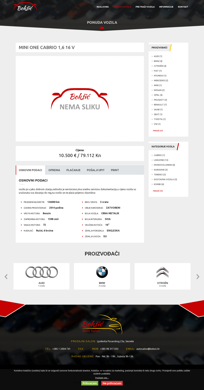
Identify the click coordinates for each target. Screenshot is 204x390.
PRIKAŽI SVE (161, 131)
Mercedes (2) (165, 80)
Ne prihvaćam (112, 383)
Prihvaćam (90, 383)
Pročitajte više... (102, 378)
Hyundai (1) (164, 75)
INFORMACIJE (166, 7)
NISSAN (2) (163, 90)
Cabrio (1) (187, 155)
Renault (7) (164, 104)
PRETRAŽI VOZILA (145, 7)
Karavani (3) (189, 170)
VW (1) (161, 124)
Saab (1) (162, 109)
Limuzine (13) (189, 160)
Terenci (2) (188, 174)
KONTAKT (183, 7)
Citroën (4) (164, 66)
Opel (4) (162, 95)
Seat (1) (162, 114)
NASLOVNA (103, 7)
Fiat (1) (161, 71)
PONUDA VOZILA (122, 7)
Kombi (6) (187, 184)
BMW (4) (162, 61)
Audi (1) (162, 56)
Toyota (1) (163, 119)
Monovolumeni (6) (192, 165)
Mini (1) (161, 85)
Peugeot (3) (164, 100)
